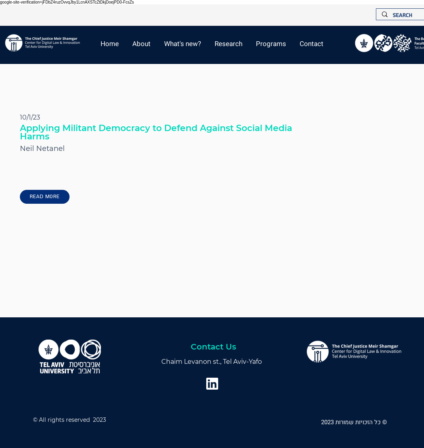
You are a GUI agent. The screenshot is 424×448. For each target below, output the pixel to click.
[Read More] (45, 197)
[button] (183, 44)
